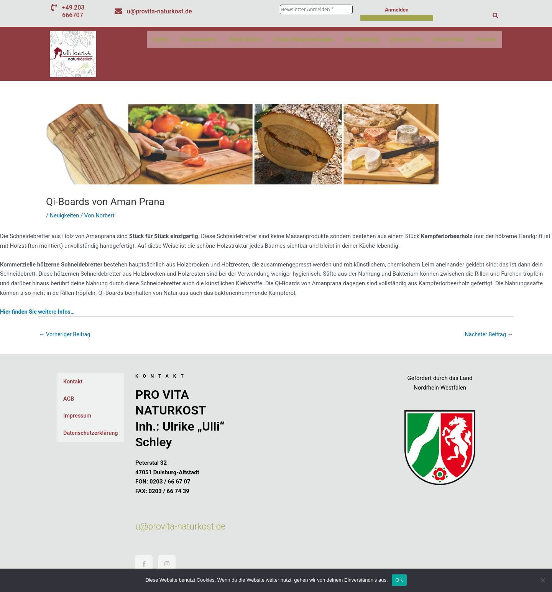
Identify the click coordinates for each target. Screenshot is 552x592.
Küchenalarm (199, 39)
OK (399, 580)
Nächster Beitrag (488, 334)
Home (161, 39)
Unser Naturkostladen (304, 39)
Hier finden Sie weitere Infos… (38, 311)
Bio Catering (362, 39)
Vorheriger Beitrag (65, 334)
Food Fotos (449, 39)
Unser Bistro (245, 39)
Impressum (77, 416)
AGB (69, 399)
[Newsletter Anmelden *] (316, 9)
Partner (486, 39)
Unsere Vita (406, 39)
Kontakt (73, 382)
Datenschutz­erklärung (91, 434)
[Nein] (542, 580)
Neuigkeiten (65, 215)
